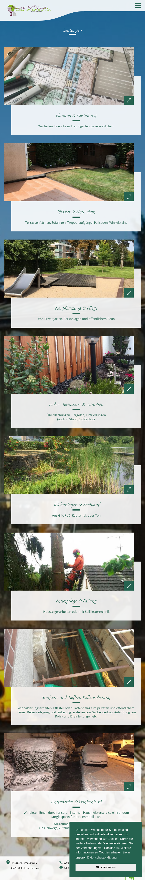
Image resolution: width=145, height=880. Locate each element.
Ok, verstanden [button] (106, 867)
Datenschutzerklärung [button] (102, 857)
